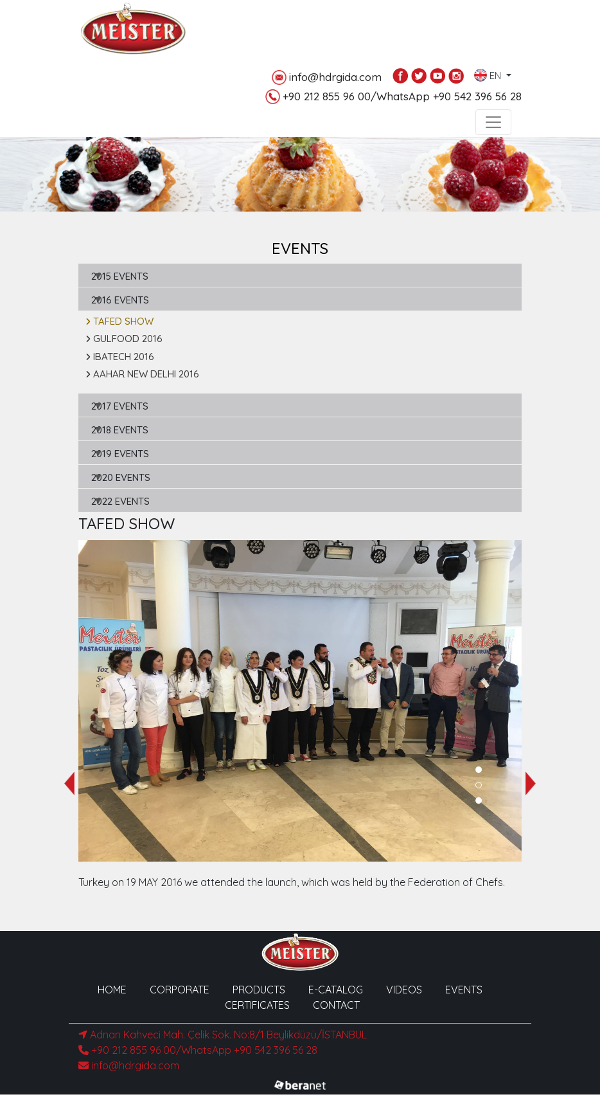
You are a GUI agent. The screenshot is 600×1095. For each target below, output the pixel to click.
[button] (478, 769)
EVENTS (463, 989)
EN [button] (489, 73)
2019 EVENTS (120, 454)
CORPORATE (179, 989)
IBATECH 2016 (119, 356)
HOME (112, 989)
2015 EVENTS (119, 276)
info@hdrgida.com (327, 77)
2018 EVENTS (119, 430)
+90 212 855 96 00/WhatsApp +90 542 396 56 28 (393, 96)
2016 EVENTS (120, 300)
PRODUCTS (259, 989)
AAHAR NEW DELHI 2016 (142, 374)
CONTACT (336, 1005)
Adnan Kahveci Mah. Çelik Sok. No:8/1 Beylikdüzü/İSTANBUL (222, 1034)
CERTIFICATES (257, 1005)
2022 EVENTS (120, 501)
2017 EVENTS (119, 406)
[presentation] (69, 784)
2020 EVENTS (120, 477)
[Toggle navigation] (493, 122)
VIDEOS (404, 989)
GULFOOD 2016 (124, 338)
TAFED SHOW (119, 321)
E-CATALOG (335, 989)
